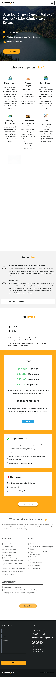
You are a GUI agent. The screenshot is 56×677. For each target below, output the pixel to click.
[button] (28, 301)
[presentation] (12, 657)
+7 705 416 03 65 (38, 630)
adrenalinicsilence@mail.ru (42, 638)
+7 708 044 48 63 (38, 634)
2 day (14, 331)
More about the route (16, 301)
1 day (14, 327)
